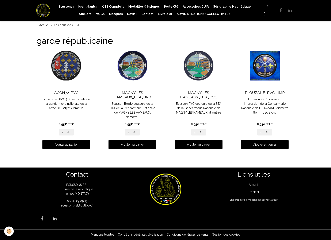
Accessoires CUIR (196, 6)
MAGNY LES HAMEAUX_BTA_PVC (198, 95)
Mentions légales (102, 234)
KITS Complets (113, 6)
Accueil (44, 25)
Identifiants (87, 6)
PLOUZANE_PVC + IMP (265, 93)
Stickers (85, 14)
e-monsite (251, 199)
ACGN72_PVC (66, 93)
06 (69, 201)
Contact (147, 14)
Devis (131, 14)
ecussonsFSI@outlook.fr (77, 205)
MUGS (100, 14)
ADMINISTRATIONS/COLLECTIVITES (204, 14)
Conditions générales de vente (187, 234)
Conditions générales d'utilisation (140, 234)
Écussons (65, 6)
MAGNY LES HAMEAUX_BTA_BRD (132, 95)
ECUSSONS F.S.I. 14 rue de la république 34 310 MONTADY (77, 189)
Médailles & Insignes (144, 6)
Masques (116, 14)
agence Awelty (270, 199)
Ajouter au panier (66, 144)
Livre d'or (165, 14)
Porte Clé (171, 6)
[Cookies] (9, 231)
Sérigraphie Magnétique (232, 6)
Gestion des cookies (226, 234)
